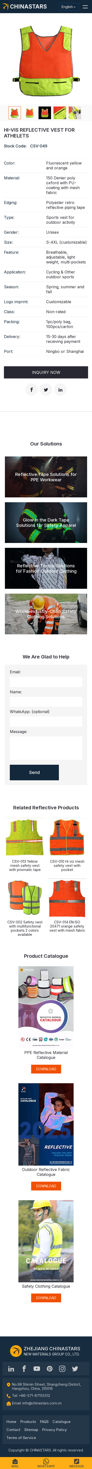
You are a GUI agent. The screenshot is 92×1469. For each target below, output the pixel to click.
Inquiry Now (46, 372)
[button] (85, 6)
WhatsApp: (30, 711)
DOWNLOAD (46, 1069)
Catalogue (62, 1422)
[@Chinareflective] (75, 1368)
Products (28, 1422)
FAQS (44, 1422)
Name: (16, 691)
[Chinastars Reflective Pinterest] (49, 1368)
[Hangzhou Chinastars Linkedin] (11, 1368)
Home (11, 1422)
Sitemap (31, 1430)
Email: (15, 671)
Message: (18, 731)
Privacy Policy (54, 1430)
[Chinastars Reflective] (36, 1368)
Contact (13, 1430)
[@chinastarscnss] (24, 1368)
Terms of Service (21, 1438)
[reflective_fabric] (62, 1368)
